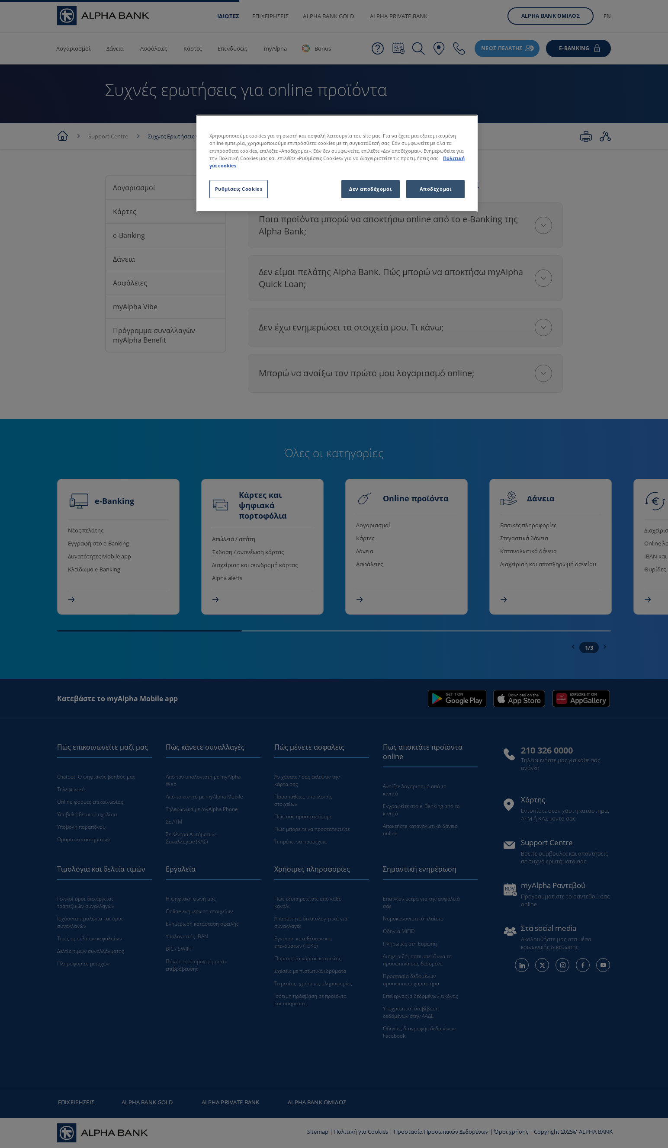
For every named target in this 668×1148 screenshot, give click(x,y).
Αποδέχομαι (436, 189)
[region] (337, 163)
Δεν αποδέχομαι (370, 189)
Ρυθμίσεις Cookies (239, 189)
